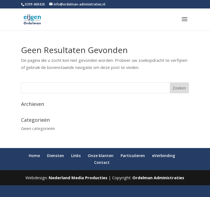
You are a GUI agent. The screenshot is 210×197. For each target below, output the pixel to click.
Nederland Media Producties (78, 177)
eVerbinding (163, 155)
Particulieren (133, 155)
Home (34, 155)
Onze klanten (100, 155)
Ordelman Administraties (158, 177)
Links (76, 155)
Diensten (55, 155)
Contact (102, 162)
